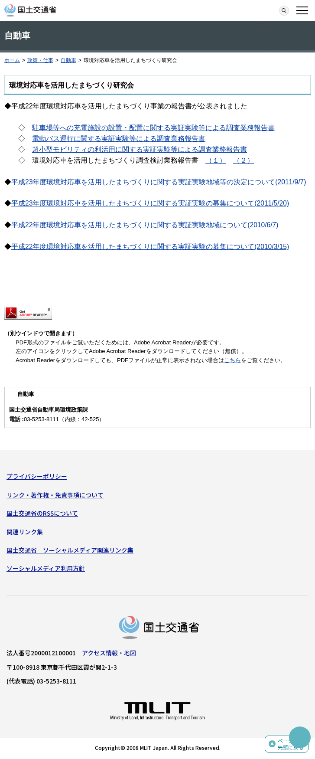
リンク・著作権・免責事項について (55, 495)
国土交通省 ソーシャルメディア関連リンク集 (69, 550)
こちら (232, 360)
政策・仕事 (40, 60)
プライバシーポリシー (36, 476)
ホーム (12, 60)
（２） (243, 160)
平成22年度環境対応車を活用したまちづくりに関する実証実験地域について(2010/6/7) (144, 225)
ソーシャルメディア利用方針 (45, 568)
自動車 (68, 60)
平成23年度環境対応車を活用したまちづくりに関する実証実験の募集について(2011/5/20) (150, 203)
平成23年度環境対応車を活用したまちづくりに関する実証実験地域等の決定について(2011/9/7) (158, 182)
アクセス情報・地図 (109, 652)
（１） (215, 160)
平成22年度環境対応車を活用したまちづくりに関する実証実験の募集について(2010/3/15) (150, 246)
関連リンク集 (24, 531)
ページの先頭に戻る (291, 744)
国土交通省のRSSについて (42, 513)
